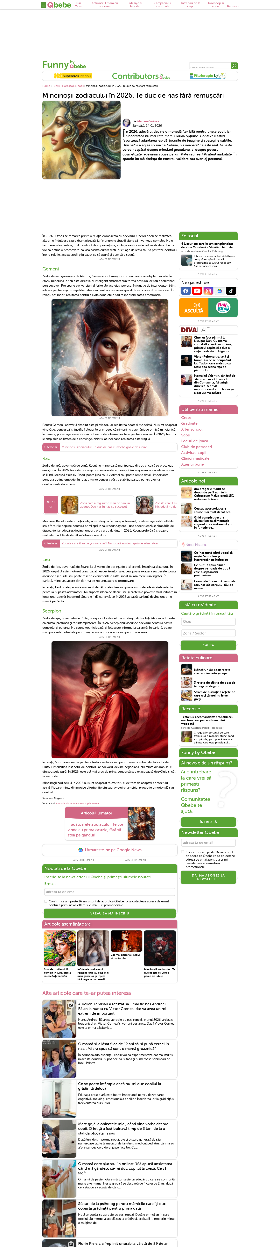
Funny (55, 64)
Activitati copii (193, 452)
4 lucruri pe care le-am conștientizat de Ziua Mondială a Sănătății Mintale (207, 245)
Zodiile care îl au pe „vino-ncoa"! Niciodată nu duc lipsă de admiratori (110, 541)
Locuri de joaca (194, 441)
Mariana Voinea (148, 121)
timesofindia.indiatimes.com (71, 801)
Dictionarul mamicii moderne (104, 4)
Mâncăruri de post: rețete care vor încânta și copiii (212, 673)
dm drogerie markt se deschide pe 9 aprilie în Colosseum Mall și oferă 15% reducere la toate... (214, 494)
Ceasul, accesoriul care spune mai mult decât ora (212, 510)
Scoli (185, 435)
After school (191, 429)
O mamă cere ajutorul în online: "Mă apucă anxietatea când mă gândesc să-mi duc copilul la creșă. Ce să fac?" (125, 1167)
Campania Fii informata (163, 4)
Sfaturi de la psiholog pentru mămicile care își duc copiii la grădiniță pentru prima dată (122, 1204)
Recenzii (233, 6)
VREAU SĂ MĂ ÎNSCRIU (109, 912)
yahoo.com (93, 801)
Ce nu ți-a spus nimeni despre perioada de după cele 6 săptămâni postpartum (212, 570)
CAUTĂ (208, 647)
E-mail (49, 881)
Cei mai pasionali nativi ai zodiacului (125, 955)
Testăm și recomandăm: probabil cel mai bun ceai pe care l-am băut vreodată (207, 722)
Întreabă (208, 823)
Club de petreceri (196, 447)
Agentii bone (192, 464)
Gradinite (189, 423)
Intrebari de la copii (190, 4)
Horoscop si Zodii (215, 4)
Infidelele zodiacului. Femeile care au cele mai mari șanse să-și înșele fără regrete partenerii (93, 973)
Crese (186, 417)
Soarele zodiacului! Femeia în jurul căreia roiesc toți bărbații (57, 971)
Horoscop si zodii (73, 85)
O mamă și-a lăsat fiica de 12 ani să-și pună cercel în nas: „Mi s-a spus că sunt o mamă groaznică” (123, 1045)
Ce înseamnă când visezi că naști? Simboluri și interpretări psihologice (213, 556)
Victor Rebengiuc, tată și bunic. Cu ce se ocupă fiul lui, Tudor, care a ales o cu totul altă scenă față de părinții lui (212, 363)
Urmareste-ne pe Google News (110, 848)
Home (46, 85)
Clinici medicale (195, 458)
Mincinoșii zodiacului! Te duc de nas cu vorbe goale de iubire (104, 447)
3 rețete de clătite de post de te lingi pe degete (214, 686)
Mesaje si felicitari (135, 4)
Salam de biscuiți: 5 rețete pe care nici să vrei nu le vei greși (214, 697)
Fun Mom (78, 4)
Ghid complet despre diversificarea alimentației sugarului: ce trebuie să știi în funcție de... (213, 523)
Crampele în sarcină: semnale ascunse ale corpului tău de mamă (214, 585)
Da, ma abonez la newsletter (208, 879)
